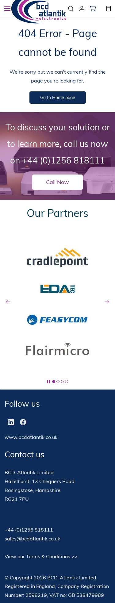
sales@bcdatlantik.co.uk (32, 539)
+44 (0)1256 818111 (63, 160)
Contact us (24, 454)
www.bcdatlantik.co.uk (31, 437)
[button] (93, 9)
